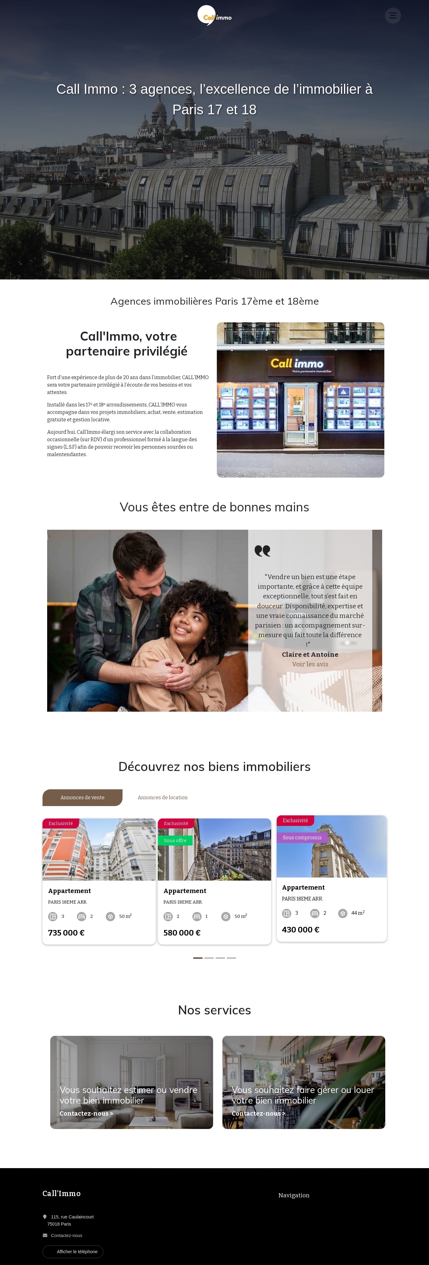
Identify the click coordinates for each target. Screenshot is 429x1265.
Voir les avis (310, 664)
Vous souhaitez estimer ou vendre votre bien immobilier (121, 1092)
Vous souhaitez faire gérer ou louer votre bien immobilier (295, 1092)
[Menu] (393, 15)
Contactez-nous (67, 1229)
